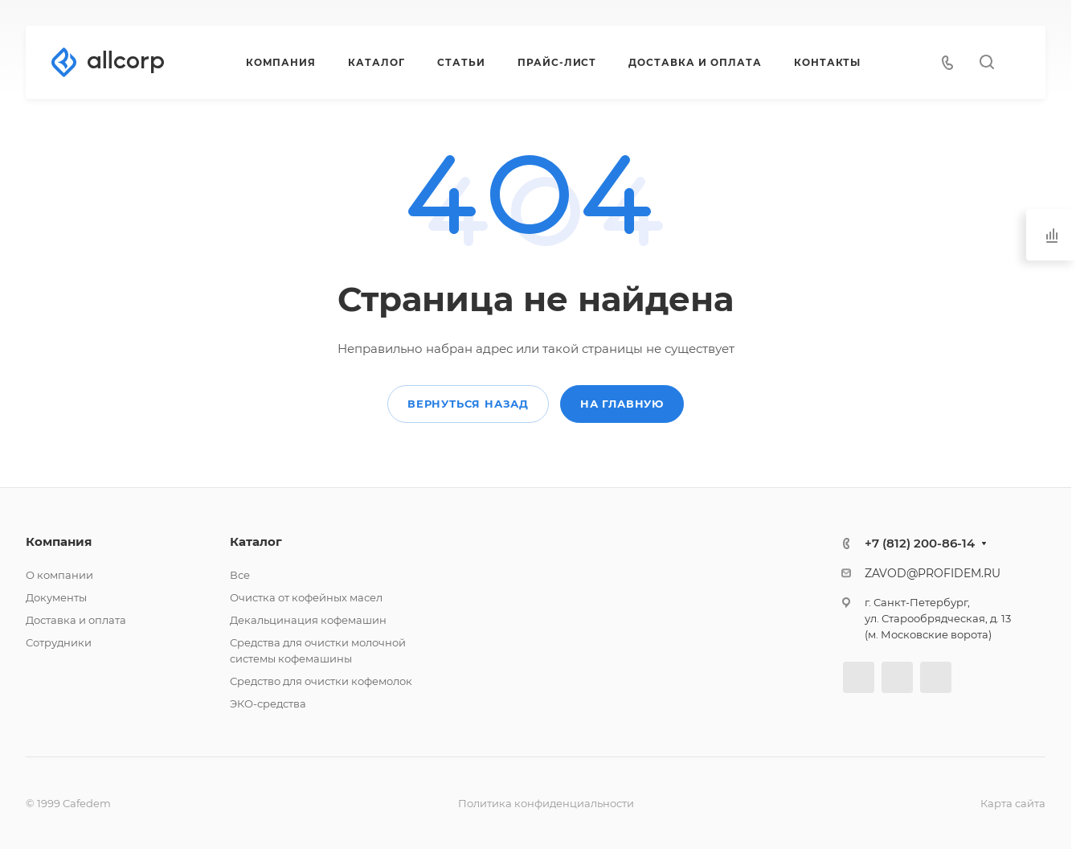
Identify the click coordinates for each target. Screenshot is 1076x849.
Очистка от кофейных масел (306, 597)
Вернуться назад (468, 403)
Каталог (256, 541)
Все (240, 574)
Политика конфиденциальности (546, 803)
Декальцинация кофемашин (308, 619)
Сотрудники (59, 642)
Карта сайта (1012, 803)
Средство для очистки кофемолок (321, 681)
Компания (59, 541)
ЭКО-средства (268, 703)
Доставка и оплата (76, 619)
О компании (59, 574)
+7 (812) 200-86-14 (920, 543)
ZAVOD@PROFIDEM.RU (932, 573)
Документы (56, 597)
